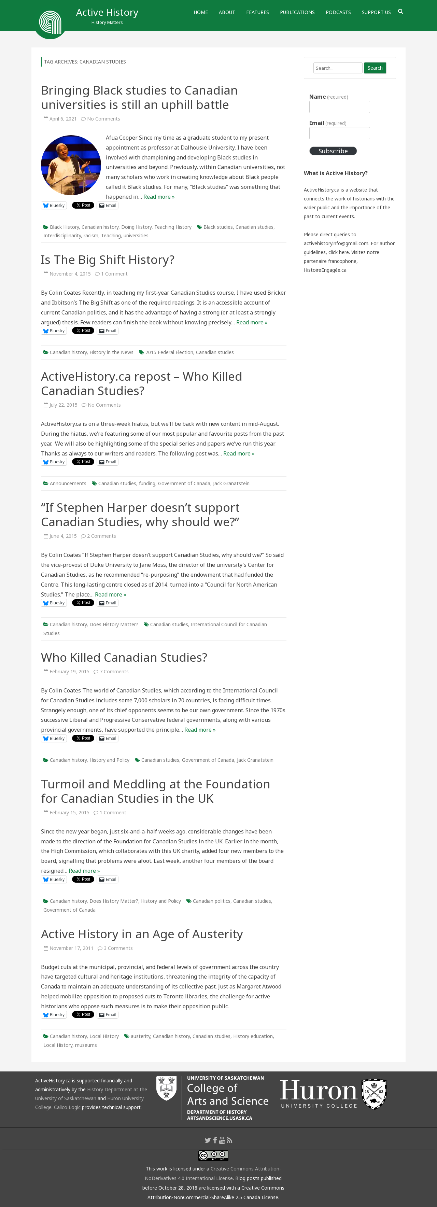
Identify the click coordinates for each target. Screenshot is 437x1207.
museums (86, 1045)
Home (201, 12)
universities (136, 235)
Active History (107, 12)
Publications (297, 12)
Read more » (159, 196)
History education (253, 1036)
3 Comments (118, 948)
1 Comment (114, 273)
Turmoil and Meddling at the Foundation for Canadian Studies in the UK (155, 791)
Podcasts (338, 12)
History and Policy (109, 760)
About (227, 12)
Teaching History (173, 227)
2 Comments (101, 536)
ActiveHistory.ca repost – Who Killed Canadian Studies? (141, 383)
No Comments (103, 118)
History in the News (111, 352)
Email (328, 123)
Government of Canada (184, 483)
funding (147, 483)
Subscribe (333, 151)
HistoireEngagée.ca (325, 270)
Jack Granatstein (231, 483)
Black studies (218, 227)
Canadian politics (211, 901)
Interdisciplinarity (62, 235)
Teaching (111, 235)
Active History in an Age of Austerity (142, 934)
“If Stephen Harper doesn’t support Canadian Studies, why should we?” (140, 514)
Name (328, 96)
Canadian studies (254, 227)
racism (91, 235)
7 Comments (114, 671)
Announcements (68, 483)
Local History (104, 1036)
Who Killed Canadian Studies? (124, 657)
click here (338, 252)
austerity (140, 1036)
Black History (64, 227)
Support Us (376, 12)
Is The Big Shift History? (107, 259)
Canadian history (100, 227)
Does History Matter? (113, 624)
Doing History (136, 227)
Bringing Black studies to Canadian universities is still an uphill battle (139, 97)
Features (257, 12)
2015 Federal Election (169, 352)
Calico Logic (67, 1107)
